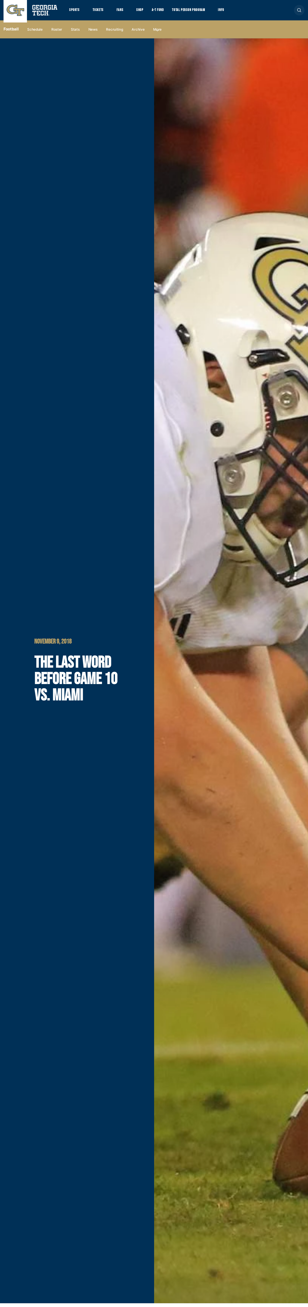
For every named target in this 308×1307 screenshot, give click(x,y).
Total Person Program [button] (198, 12)
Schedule (35, 33)
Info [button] (234, 12)
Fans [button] (124, 12)
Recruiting (114, 33)
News (93, 33)
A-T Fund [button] (165, 12)
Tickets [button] (101, 12)
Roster (56, 33)
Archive (138, 33)
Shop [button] (145, 12)
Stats (75, 33)
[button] (299, 12)
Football (11, 33)
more (157, 33)
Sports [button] (75, 12)
